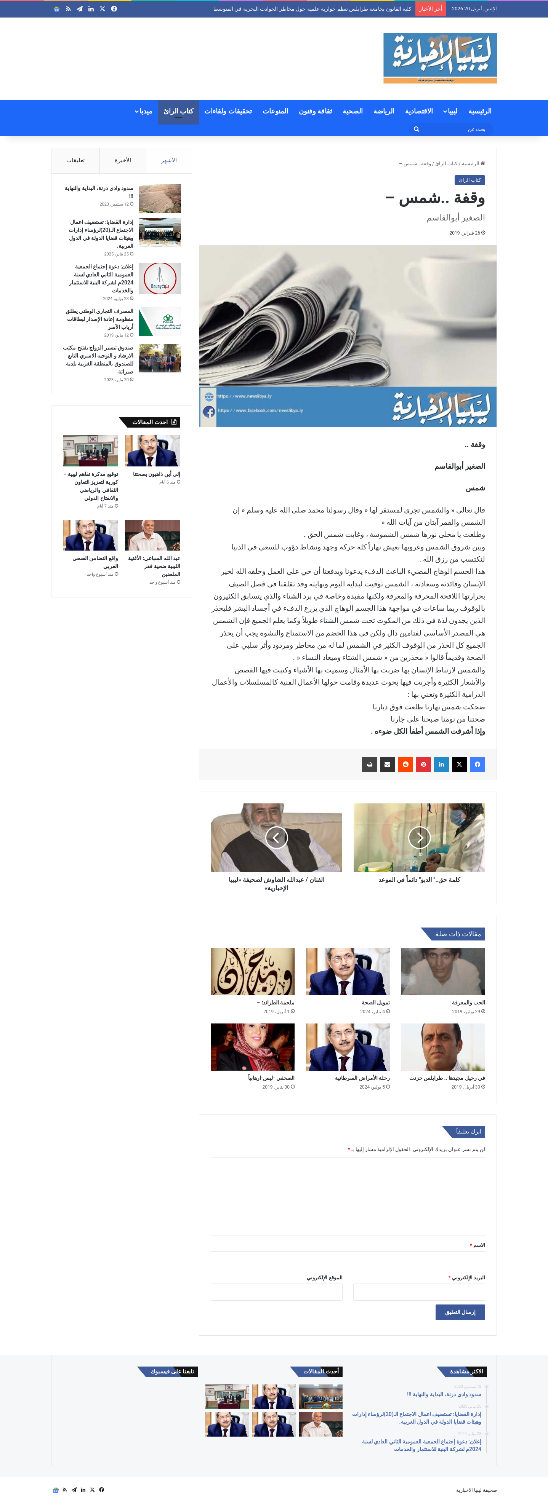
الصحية (353, 111)
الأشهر (169, 160)
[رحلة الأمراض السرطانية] (348, 1047)
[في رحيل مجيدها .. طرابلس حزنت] (443, 1047)
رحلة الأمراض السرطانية (362, 1078)
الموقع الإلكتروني (324, 1277)
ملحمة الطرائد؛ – (275, 1002)
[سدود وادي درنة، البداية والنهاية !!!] (159, 199)
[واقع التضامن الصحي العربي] (90, 536)
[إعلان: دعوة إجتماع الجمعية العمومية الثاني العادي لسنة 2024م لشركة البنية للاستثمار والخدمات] (159, 279)
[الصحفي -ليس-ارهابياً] (253, 1047)
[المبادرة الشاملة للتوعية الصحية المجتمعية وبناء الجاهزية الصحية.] (227, 1424)
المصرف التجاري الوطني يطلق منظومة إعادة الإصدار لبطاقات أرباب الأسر (99, 320)
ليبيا (452, 111)
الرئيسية (480, 111)
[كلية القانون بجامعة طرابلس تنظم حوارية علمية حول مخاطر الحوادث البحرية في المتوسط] (320, 1396)
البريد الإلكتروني (467, 1277)
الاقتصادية (419, 111)
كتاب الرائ (178, 111)
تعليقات (75, 160)
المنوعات (275, 111)
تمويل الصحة (375, 1002)
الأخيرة (123, 160)
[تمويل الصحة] (348, 971)
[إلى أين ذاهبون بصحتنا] (152, 452)
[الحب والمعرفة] (443, 971)
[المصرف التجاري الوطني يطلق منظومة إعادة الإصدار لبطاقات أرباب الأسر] (159, 322)
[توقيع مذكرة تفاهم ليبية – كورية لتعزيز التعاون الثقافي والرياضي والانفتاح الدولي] (90, 452)
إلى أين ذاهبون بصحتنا (156, 476)
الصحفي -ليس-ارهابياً (271, 1078)
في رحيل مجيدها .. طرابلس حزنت (447, 1078)
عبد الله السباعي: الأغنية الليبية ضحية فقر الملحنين (154, 568)
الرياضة (383, 111)
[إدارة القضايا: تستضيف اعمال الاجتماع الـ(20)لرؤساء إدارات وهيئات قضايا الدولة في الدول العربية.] (159, 233)
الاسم (477, 1245)
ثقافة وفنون (315, 111)
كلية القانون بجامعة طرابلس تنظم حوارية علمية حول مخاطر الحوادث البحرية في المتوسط (312, 9)
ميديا (145, 111)
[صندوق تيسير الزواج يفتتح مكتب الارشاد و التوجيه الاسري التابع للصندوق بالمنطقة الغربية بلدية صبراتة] (159, 359)
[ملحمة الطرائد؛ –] (253, 971)
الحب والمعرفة (468, 1002)
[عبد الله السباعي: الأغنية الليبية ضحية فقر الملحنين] (152, 536)
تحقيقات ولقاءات (228, 111)
